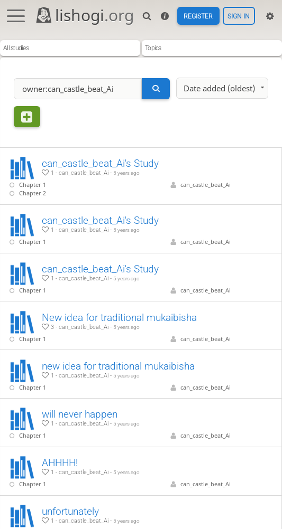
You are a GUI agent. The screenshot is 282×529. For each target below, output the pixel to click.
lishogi (84, 15)
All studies (16, 48)
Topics (153, 48)
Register (198, 16)
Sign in (239, 16)
